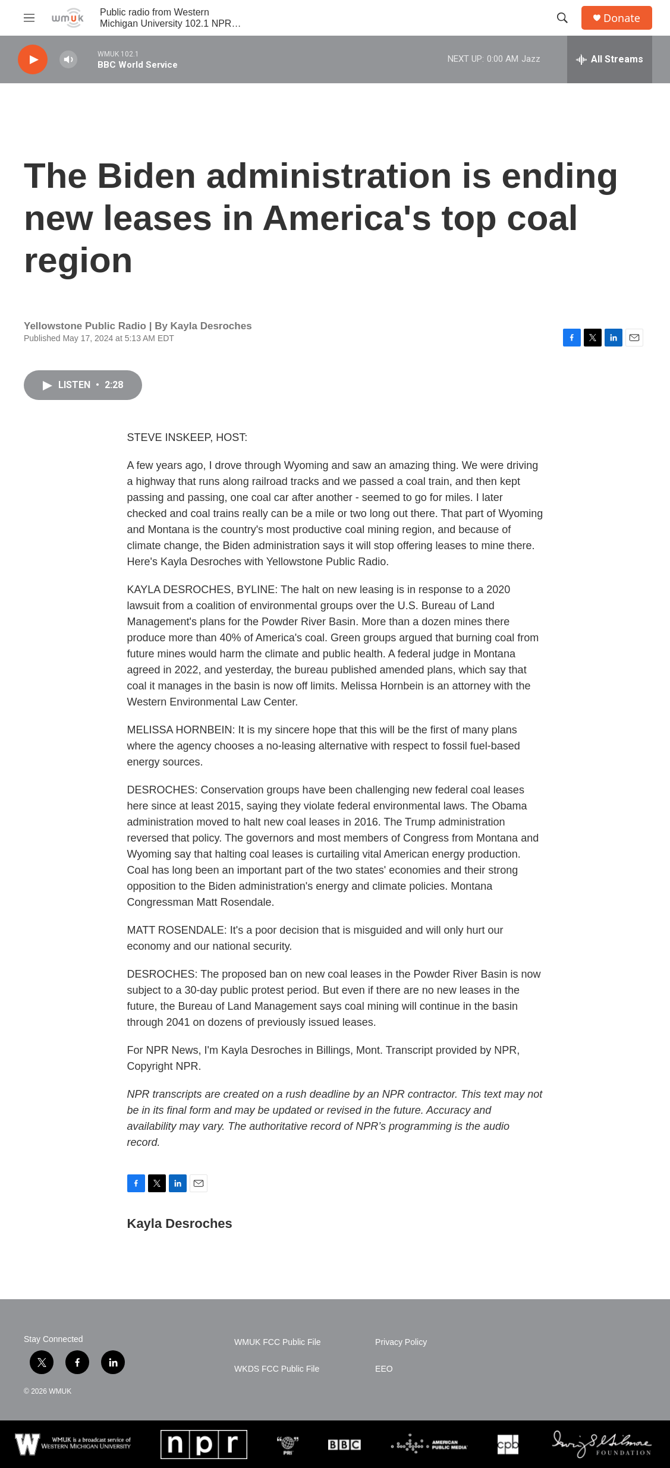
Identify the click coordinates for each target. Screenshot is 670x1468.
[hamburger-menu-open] (29, 18)
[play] (32, 60)
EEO (384, 1369)
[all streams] (609, 59)
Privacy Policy (401, 1342)
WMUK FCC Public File (277, 1342)
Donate (621, 18)
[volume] (68, 59)
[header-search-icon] (562, 17)
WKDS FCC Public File (276, 1369)
